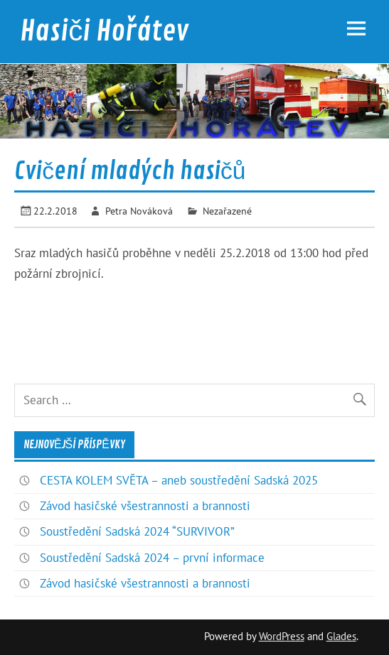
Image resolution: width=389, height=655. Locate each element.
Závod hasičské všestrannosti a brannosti (145, 506)
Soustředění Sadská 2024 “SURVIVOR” (137, 531)
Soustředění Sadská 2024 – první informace (152, 557)
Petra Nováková (139, 210)
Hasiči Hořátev (104, 31)
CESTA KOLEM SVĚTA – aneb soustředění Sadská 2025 (179, 480)
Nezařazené (227, 210)
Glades (341, 636)
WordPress (281, 636)
